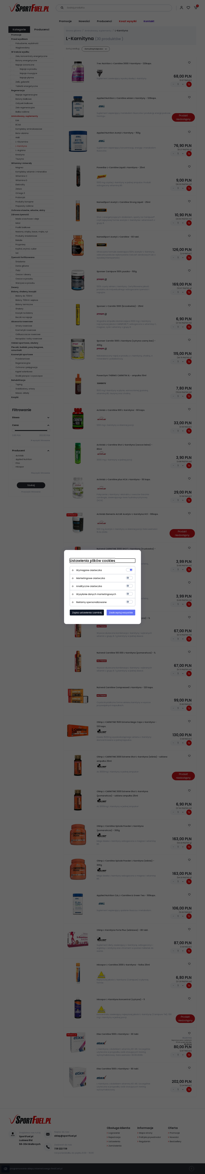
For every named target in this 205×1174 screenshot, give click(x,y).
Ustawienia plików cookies (92, 561)
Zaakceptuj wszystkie (121, 612)
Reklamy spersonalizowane (91, 602)
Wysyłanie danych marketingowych (96, 594)
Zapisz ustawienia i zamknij (87, 612)
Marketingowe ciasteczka (90, 578)
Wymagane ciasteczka (89, 570)
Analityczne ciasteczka (89, 586)
